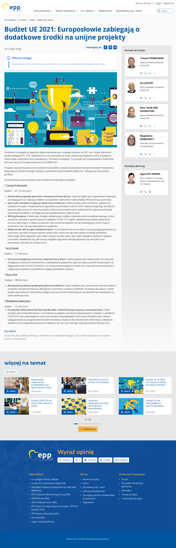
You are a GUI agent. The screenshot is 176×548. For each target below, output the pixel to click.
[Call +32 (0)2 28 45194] (146, 73)
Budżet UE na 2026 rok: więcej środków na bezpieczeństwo (156, 382)
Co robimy (22, 20)
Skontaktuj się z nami (94, 487)
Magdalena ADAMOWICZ (147, 137)
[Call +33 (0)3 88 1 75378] (150, 154)
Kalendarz (126, 490)
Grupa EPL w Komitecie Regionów (48, 483)
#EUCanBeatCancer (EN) (44, 502)
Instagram (121, 460)
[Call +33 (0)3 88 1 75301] (150, 126)
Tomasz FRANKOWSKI (152, 58)
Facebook (65, 460)
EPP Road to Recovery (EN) (45, 513)
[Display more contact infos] (154, 73)
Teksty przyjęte (129, 494)
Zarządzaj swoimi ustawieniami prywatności (99, 497)
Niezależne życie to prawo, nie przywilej (98, 381)
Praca (86, 483)
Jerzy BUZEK (146, 82)
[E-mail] (141, 73)
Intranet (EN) (38, 517)
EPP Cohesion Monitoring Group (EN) (50, 494)
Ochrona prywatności (94, 491)
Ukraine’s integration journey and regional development (98, 404)
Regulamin (88, 502)
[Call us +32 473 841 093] (146, 192)
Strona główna (10, 20)
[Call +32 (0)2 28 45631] (146, 98)
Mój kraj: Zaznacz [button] (145, 3)
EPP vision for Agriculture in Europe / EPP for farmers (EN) (54, 508)
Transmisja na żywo (131, 498)
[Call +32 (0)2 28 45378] (146, 154)
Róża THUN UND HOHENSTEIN (149, 109)
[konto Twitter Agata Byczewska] (150, 192)
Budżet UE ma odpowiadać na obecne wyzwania (155, 403)
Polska (32, 20)
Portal (124, 479)
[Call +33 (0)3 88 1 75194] (150, 73)
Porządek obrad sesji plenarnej (132, 485)
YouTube (90, 460)
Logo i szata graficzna (42, 521)
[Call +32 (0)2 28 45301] (146, 126)
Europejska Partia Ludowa (44, 479)
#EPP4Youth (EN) (40, 498)
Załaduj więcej (88, 429)
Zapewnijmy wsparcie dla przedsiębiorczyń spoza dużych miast (41, 383)
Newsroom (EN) (91, 479)
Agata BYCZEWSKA (150, 173)
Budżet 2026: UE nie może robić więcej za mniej (41, 403)
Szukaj (162, 10)
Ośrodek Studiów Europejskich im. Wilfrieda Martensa (53, 489)
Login (158, 3)
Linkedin (105, 460)
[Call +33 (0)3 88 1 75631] (150, 98)
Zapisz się (169, 3)
